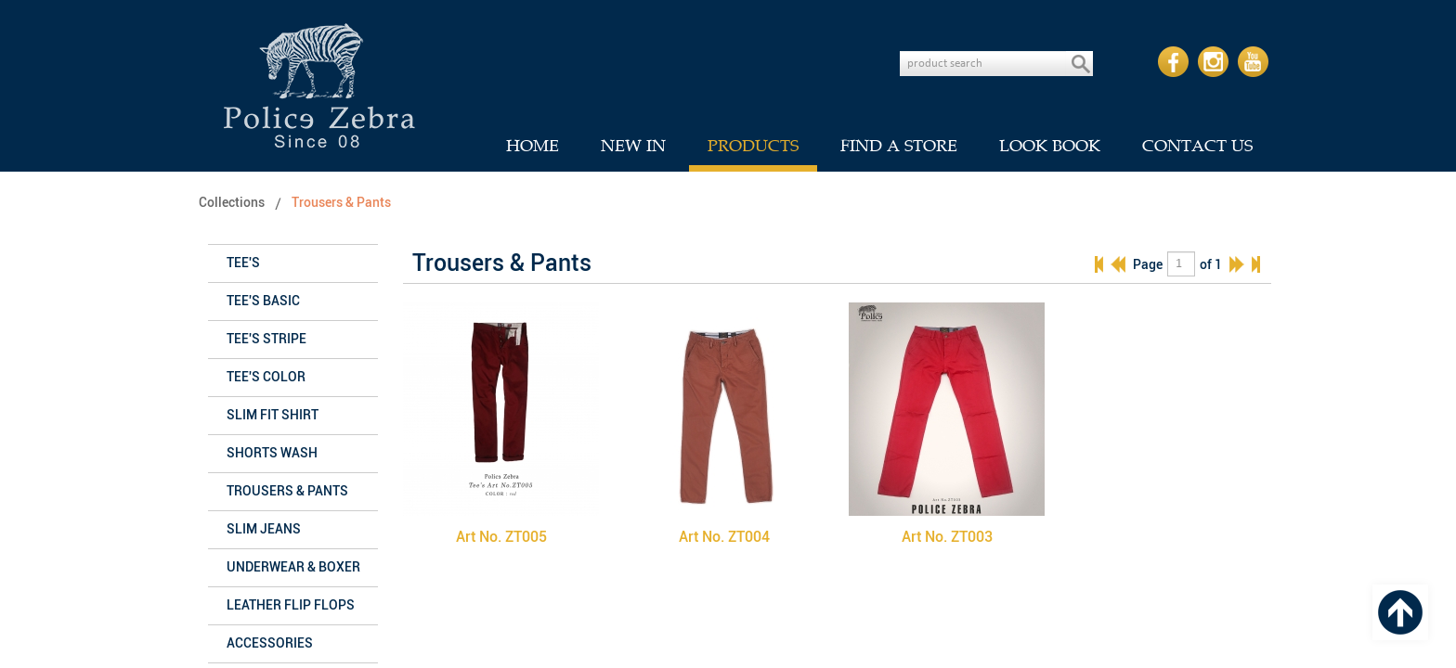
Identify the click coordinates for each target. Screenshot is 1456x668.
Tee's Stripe (266, 339)
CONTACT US (1197, 145)
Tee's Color (266, 377)
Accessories (270, 643)
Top (1400, 612)
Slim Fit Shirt (272, 415)
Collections (232, 203)
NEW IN (633, 145)
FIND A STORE (898, 145)
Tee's (243, 263)
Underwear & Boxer (293, 567)
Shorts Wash (272, 453)
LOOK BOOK (1049, 145)
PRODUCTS (753, 145)
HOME (532, 145)
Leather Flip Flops (291, 605)
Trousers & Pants (341, 203)
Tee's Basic (263, 301)
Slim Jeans (264, 529)
